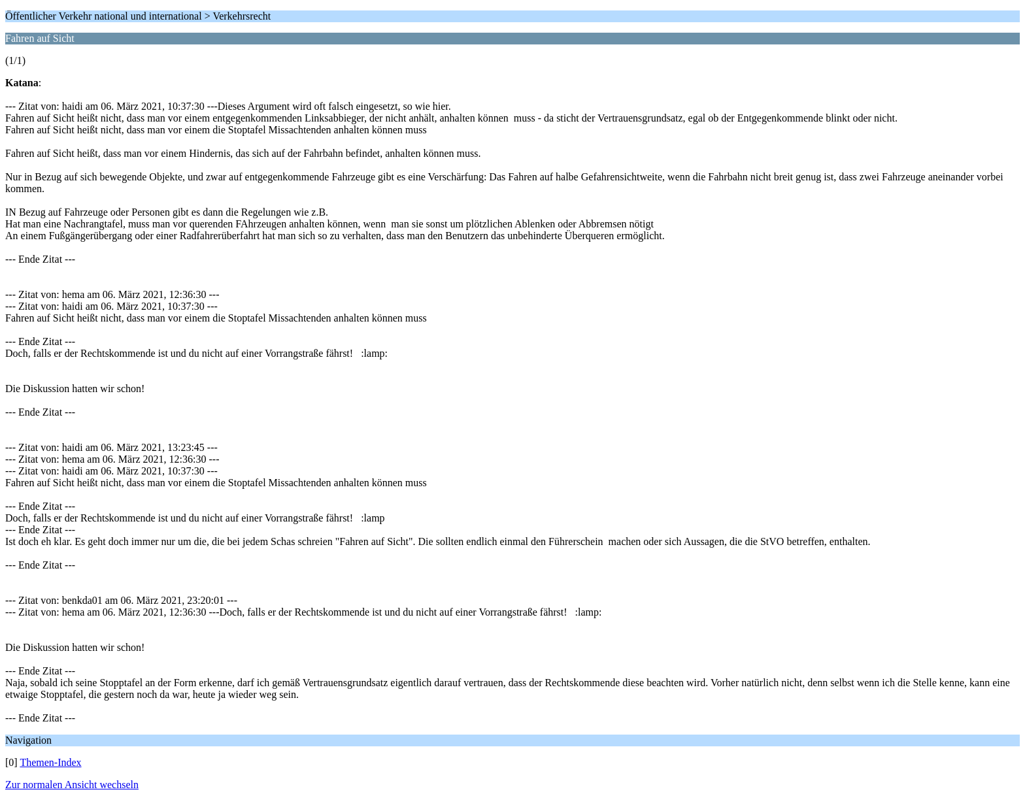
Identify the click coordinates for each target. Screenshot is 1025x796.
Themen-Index (50, 762)
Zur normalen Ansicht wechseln (72, 784)
